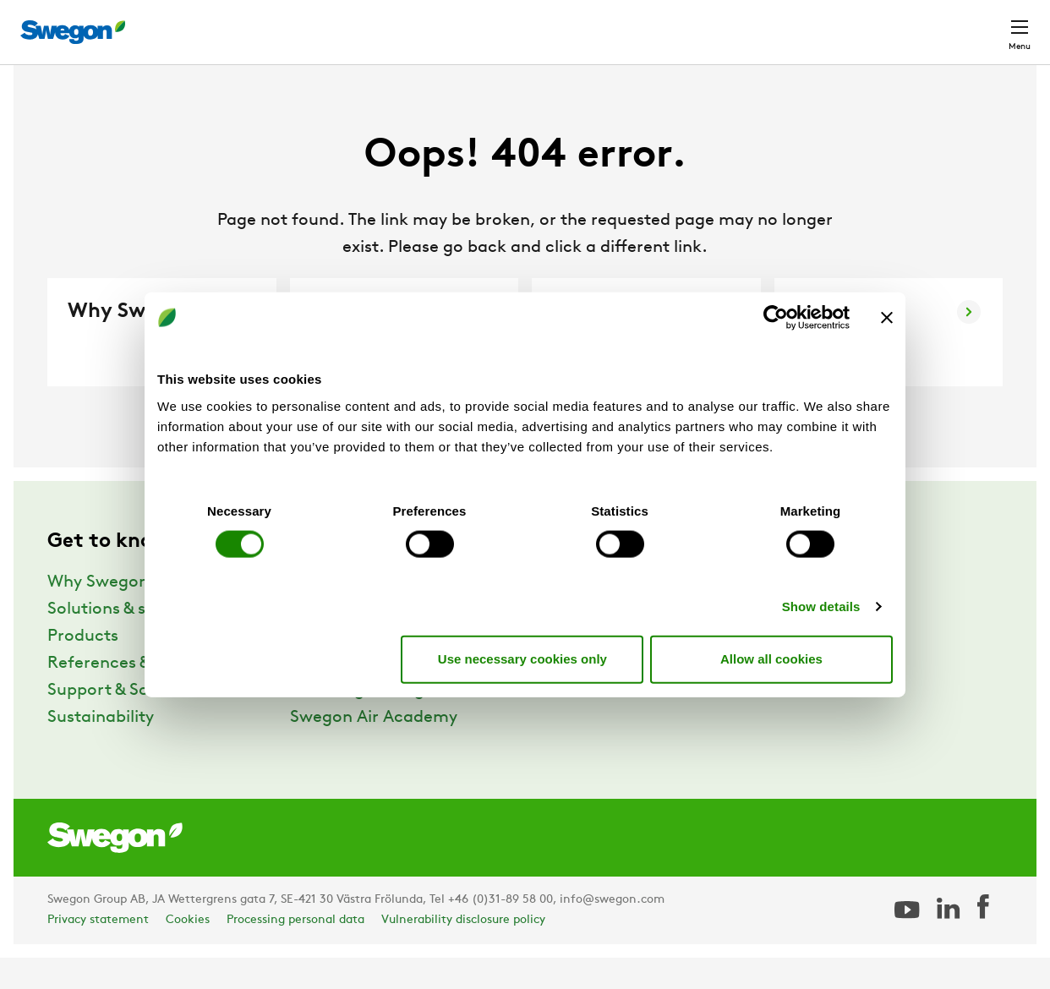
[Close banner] (887, 318)
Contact (989, 24)
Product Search (599, 23)
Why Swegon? (102, 613)
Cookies (188, 951)
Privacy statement (98, 951)
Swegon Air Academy (373, 748)
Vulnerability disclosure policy (463, 951)
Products (82, 667)
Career (840, 23)
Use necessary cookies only (522, 659)
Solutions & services (124, 640)
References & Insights (131, 694)
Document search (738, 24)
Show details (821, 605)
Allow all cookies (771, 659)
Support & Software (124, 721)
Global (909, 23)
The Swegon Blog (357, 721)
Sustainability (100, 748)
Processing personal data (295, 951)
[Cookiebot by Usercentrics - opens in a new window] (776, 318)
